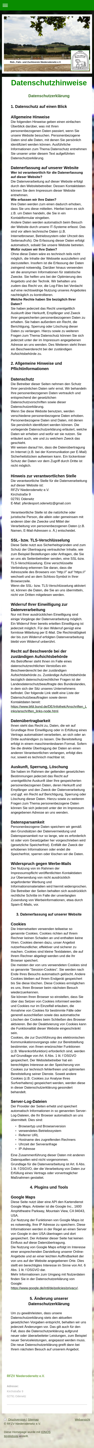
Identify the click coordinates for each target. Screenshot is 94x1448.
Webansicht (82, 1419)
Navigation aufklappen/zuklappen (47, 5)
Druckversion (15, 1419)
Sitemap (33, 1419)
